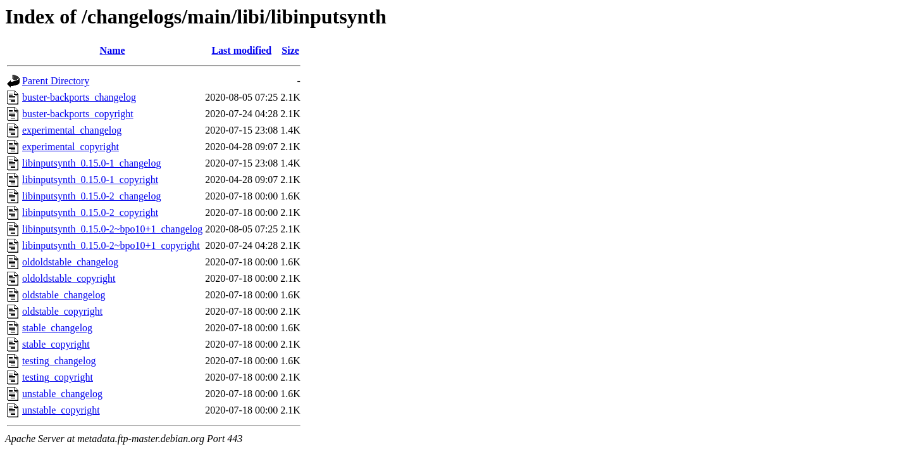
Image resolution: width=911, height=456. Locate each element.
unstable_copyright (61, 410)
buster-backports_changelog (79, 97)
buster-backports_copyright (77, 113)
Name (112, 50)
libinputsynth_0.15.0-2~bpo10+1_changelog (112, 229)
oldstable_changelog (64, 294)
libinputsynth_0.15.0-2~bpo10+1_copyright (111, 245)
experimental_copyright (70, 146)
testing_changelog (59, 360)
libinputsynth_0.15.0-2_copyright (90, 212)
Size (290, 50)
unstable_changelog (62, 393)
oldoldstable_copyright (69, 278)
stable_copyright (56, 344)
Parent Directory (55, 80)
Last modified (241, 50)
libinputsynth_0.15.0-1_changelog (91, 163)
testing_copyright (57, 377)
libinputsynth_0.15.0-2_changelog (91, 196)
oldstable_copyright (62, 311)
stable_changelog (57, 327)
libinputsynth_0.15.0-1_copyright (90, 179)
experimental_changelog (71, 130)
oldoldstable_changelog (70, 261)
